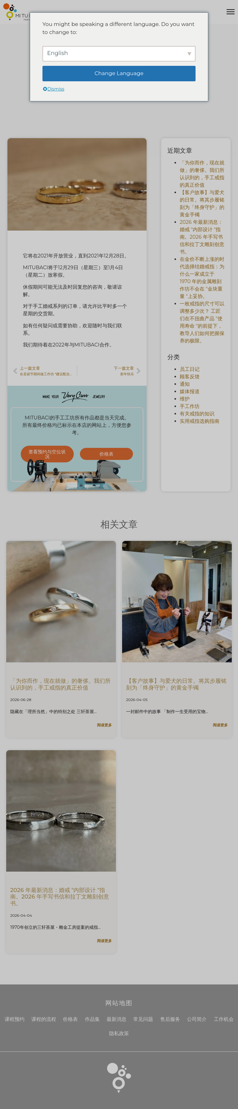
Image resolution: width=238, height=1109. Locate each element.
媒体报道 (190, 391)
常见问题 (143, 1019)
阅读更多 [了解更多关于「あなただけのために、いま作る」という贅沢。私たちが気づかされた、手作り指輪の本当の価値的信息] (104, 725)
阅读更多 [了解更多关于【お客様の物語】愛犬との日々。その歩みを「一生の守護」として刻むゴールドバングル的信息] (220, 725)
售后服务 (170, 1019)
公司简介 (197, 1019)
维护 (185, 399)
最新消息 (116, 1019)
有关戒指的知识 (197, 414)
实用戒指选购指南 (199, 421)
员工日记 (190, 369)
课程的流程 (43, 1019)
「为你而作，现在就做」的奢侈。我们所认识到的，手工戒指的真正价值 (60, 684)
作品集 (92, 1019)
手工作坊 (190, 406)
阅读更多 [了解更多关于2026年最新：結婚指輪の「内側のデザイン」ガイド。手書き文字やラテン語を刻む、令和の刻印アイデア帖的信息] (104, 940)
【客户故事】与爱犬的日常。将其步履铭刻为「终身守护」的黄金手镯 (176, 684)
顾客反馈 (190, 377)
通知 (185, 384)
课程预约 (14, 1019)
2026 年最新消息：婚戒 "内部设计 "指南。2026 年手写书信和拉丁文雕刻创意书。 (202, 237)
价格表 (70, 1019)
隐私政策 (119, 1033)
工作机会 (224, 1019)
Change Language (119, 73)
